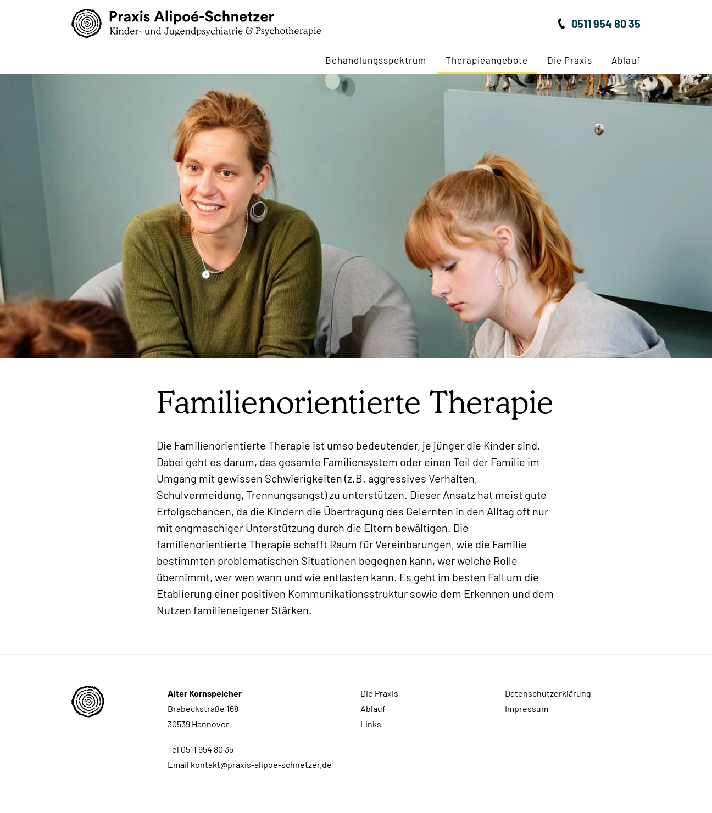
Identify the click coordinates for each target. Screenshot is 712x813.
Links (370, 724)
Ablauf (626, 59)
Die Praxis (569, 59)
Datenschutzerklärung (548, 693)
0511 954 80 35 (606, 23)
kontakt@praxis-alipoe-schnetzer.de (261, 764)
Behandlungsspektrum (375, 59)
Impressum (526, 708)
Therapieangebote (487, 59)
